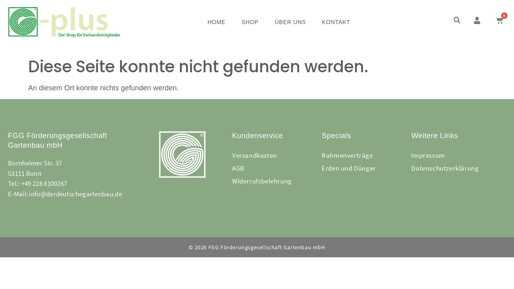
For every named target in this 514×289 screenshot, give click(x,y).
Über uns (290, 22)
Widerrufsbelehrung (262, 181)
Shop (250, 22)
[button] (457, 20)
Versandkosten (254, 155)
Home (217, 22)
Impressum (428, 155)
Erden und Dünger (349, 168)
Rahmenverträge (347, 155)
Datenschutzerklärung (445, 168)
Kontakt (336, 22)
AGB (238, 168)
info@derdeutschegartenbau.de (75, 193)
